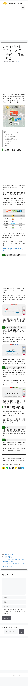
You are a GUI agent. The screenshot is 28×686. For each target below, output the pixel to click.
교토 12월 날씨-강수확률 (12, 139)
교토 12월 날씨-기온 (11, 136)
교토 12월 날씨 (8, 134)
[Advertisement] (14, 26)
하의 (8, 145)
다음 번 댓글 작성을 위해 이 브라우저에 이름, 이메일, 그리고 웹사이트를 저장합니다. (14, 611)
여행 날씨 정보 (8, 554)
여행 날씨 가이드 (15, 3)
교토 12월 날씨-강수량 (12, 138)
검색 (21, 631)
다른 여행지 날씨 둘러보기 (9, 628)
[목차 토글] (17, 132)
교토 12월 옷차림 (8, 141)
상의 (8, 143)
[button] (19, 7)
